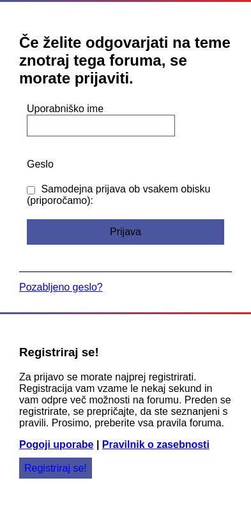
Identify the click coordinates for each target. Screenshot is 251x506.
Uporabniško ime (65, 108)
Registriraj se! (55, 468)
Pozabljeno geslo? (61, 287)
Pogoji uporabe (56, 444)
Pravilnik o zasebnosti (155, 444)
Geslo (40, 164)
